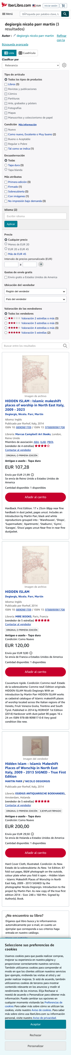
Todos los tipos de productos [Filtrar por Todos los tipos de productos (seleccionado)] (23, 79)
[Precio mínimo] (11, 264)
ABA (36, 441)
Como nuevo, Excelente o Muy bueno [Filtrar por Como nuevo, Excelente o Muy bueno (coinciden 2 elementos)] (30, 134)
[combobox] (40, 14)
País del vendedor (16, 299)
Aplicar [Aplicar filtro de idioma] (11, 224)
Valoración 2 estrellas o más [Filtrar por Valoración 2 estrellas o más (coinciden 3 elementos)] (33, 318)
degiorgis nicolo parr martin (35, 36)
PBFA (50, 441)
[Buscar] (65, 14)
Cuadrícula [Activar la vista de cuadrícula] (27, 53)
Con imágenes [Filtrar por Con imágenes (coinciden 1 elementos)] (16, 196)
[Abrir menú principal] (8, 14)
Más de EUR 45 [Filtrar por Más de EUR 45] (15, 253)
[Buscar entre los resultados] (35, 346)
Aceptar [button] (35, 1024)
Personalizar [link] (36, 1046)
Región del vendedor (17, 291)
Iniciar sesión (50, 5)
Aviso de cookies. (42, 1010)
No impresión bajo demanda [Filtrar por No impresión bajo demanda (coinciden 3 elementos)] (25, 201)
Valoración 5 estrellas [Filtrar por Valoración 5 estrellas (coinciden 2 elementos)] (29, 332)
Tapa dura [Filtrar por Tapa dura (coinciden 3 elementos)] (13, 165)
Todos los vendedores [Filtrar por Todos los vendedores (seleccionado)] (21, 313)
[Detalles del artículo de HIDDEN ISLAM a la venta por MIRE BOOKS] (35, 565)
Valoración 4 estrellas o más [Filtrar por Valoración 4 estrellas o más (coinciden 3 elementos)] (33, 327)
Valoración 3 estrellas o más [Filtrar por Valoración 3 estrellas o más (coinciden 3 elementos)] (33, 323)
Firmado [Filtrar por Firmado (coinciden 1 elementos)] (13, 186)
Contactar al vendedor (18, 449)
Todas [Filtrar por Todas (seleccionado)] (10, 160)
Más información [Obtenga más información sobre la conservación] (28, 124)
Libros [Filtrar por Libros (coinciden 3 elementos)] (11, 84)
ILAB (43, 441)
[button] (65, 346)
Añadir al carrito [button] (35, 497)
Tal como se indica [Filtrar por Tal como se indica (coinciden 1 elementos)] (19, 148)
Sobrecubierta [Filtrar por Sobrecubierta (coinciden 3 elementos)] (16, 191)
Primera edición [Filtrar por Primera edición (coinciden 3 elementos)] (17, 181)
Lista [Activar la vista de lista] (9, 53)
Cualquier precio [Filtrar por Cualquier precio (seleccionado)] (16, 239)
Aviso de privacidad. (44, 1017)
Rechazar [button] (35, 1035)
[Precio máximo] (30, 264)
